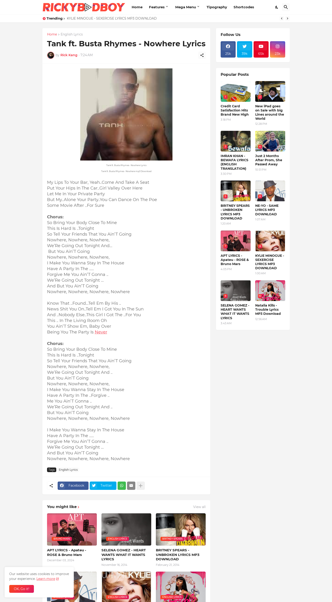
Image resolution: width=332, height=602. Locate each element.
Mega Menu (185, 7)
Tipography (217, 7)
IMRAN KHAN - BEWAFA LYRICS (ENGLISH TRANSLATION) (234, 162)
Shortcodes (244, 7)
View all (199, 506)
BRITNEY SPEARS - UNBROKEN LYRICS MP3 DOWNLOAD (177, 554)
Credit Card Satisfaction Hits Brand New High (235, 110)
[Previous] (281, 18)
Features (157, 7)
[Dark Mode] (277, 7)
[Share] (202, 55)
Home (137, 7)
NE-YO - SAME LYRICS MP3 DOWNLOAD (267, 210)
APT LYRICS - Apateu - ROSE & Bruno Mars (66, 552)
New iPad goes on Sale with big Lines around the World (269, 112)
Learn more (45, 579)
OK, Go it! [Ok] (21, 589)
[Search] (286, 7)
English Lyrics (72, 34)
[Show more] (140, 486)
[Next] (287, 18)
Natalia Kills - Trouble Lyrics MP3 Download (268, 309)
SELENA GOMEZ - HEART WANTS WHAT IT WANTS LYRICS (123, 554)
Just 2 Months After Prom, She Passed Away (268, 160)
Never (101, 332)
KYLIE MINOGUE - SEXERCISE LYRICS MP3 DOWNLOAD (112, 18)
